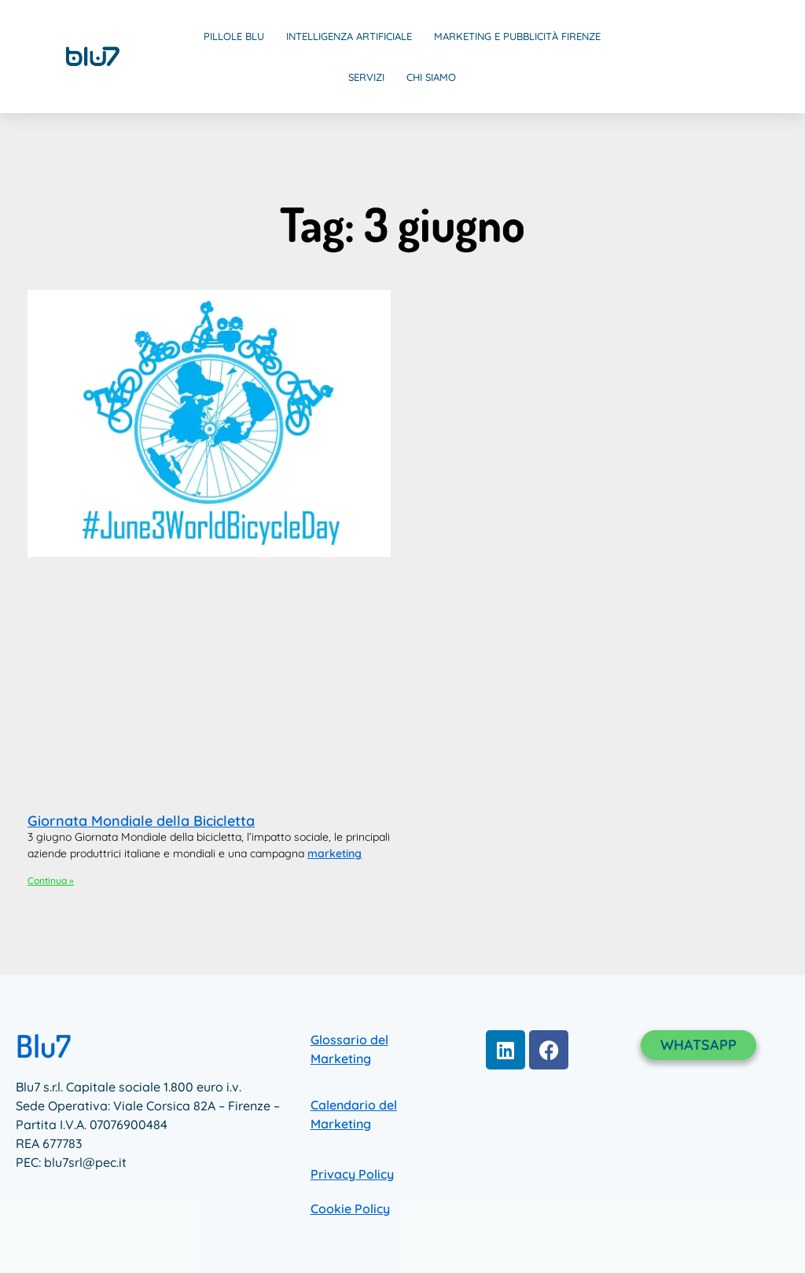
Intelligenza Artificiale (349, 36)
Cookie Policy (350, 1208)
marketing (334, 853)
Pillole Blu (234, 36)
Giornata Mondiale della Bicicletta (141, 821)
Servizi (366, 77)
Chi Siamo (431, 77)
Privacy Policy (352, 1174)
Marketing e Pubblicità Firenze (517, 36)
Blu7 (43, 1045)
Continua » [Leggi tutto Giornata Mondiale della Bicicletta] (51, 880)
